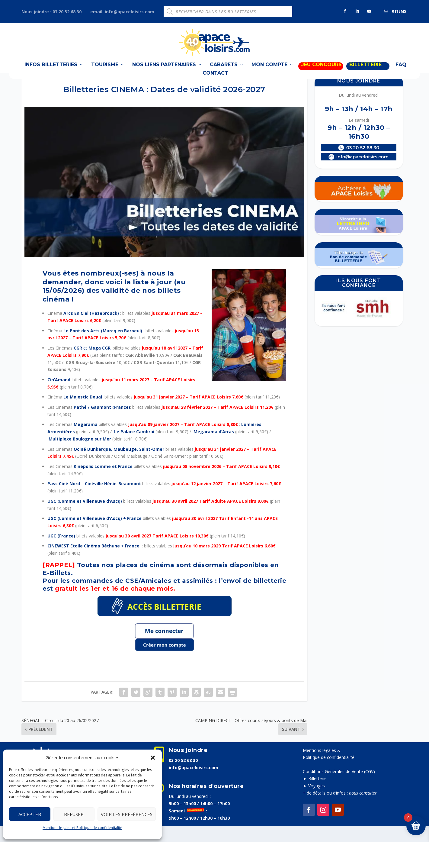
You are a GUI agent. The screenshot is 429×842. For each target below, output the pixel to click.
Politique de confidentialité (328, 773)
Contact (215, 79)
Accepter (29, 814)
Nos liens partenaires (164, 71)
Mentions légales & (322, 766)
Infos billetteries (50, 71)
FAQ (400, 71)
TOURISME (104, 71)
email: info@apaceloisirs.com (122, 12)
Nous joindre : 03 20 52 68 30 (51, 12)
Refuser (74, 814)
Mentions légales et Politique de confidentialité (82, 827)
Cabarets (224, 71)
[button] (153, 758)
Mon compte (269, 71)
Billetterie (317, 794)
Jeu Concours (321, 71)
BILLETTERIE (365, 71)
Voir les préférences (126, 814)
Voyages (316, 802)
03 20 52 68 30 (183, 776)
